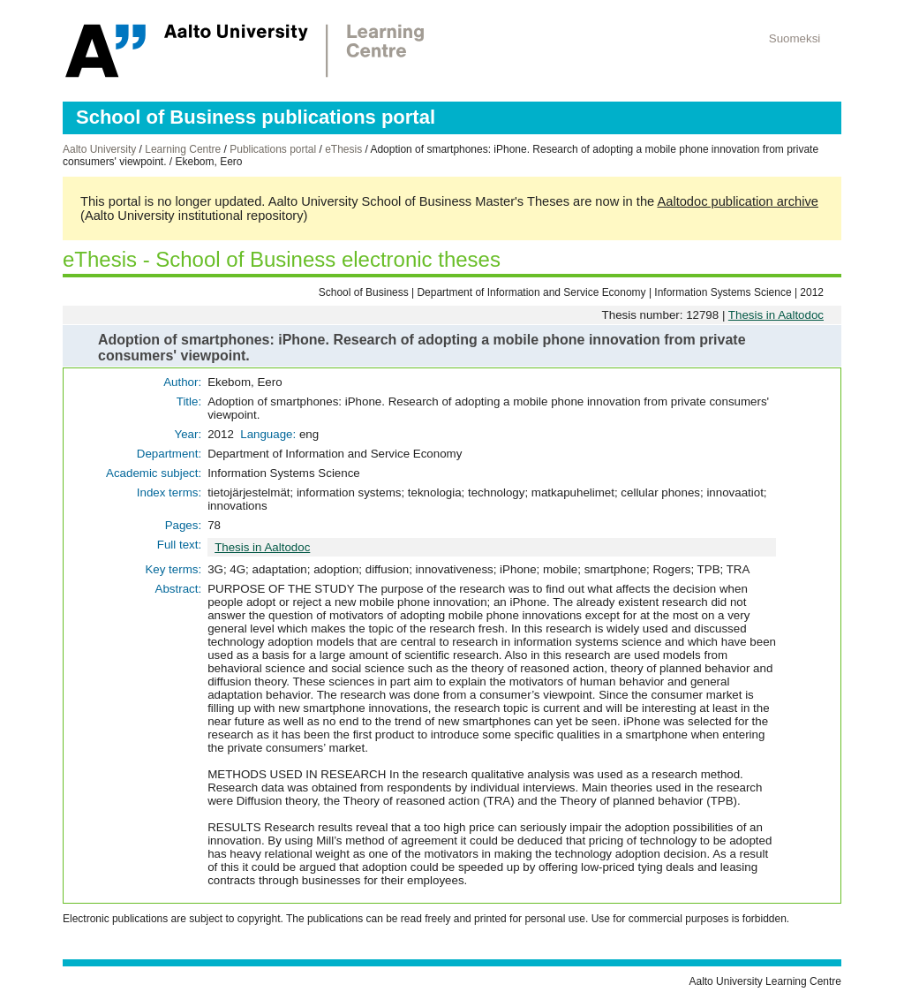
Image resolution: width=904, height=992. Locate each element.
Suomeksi (795, 38)
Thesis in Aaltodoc (776, 315)
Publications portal (273, 149)
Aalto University (99, 149)
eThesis (343, 149)
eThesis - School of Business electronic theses (282, 259)
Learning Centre (183, 149)
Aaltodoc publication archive (737, 201)
